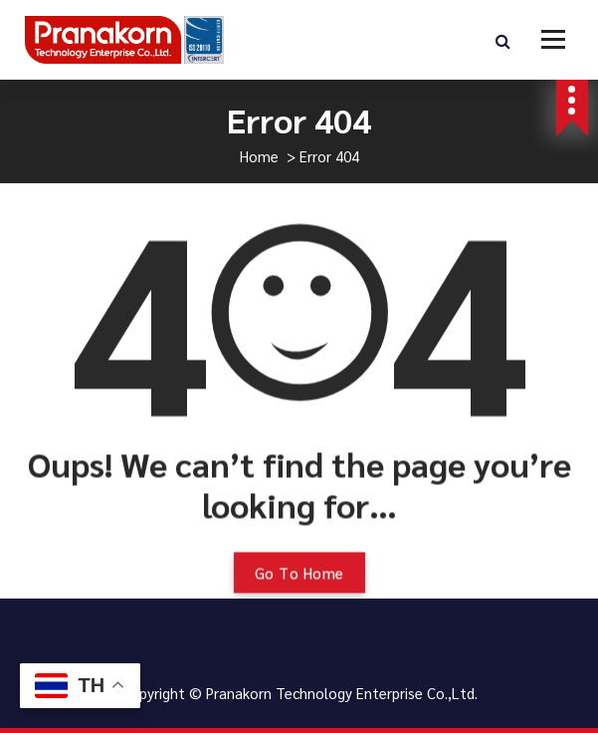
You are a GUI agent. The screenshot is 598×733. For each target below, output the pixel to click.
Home (259, 155)
